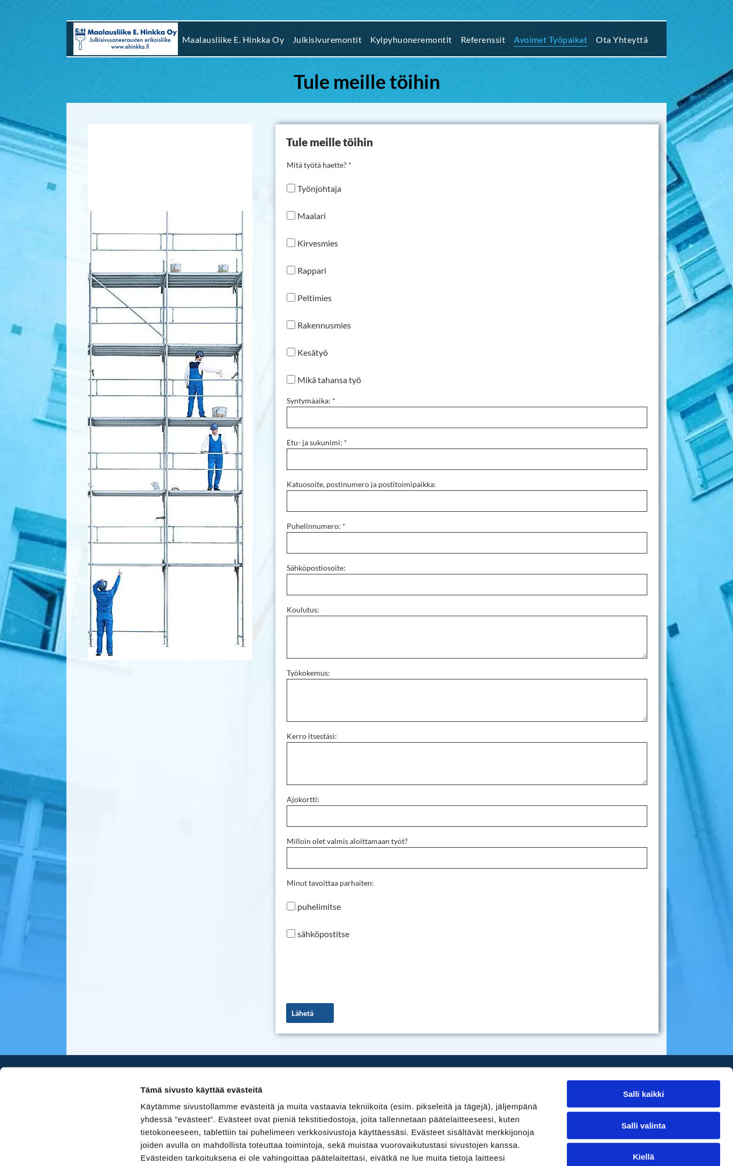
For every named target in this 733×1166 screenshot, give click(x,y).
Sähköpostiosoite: (316, 567)
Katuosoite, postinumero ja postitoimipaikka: (361, 484)
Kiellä (643, 1074)
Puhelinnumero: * (316, 525)
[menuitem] (233, 38)
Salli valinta (644, 1043)
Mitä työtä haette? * (319, 164)
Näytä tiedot (573, 1144)
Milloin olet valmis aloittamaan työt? (347, 841)
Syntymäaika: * (311, 400)
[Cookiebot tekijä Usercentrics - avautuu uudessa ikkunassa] (69, 1145)
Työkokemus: (308, 672)
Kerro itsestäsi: (312, 736)
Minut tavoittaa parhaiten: (330, 882)
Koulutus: (303, 609)
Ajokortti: (303, 799)
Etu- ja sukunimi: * (317, 442)
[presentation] (368, 971)
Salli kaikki (643, 1011)
